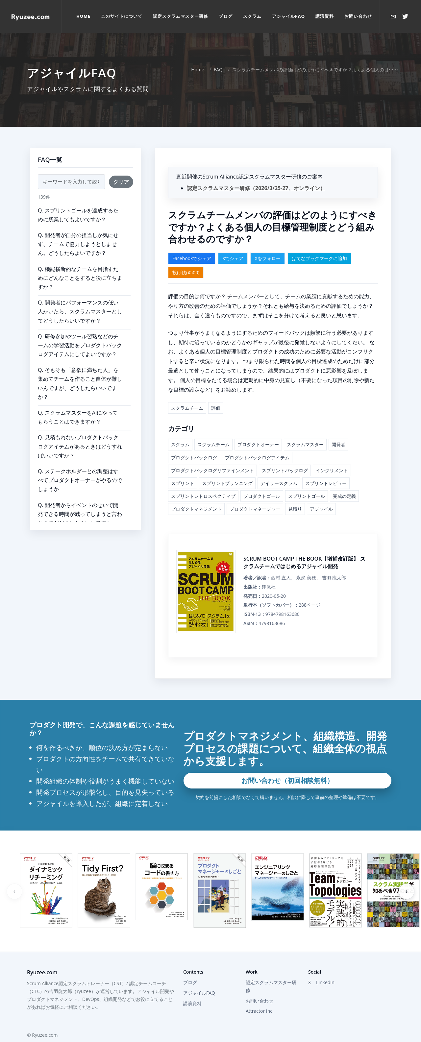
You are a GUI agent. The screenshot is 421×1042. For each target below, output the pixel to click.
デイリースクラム (278, 470)
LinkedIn (325, 969)
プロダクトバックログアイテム (257, 445)
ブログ (190, 969)
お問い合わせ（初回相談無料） (287, 767)
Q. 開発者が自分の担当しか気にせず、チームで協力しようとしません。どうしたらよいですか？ (78, 231)
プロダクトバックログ (194, 445)
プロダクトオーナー (258, 431)
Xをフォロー (267, 245)
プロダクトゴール (261, 483)
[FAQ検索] (71, 168)
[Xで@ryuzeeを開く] (405, 16)
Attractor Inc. (260, 998)
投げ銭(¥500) (185, 259)
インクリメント (332, 457)
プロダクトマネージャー (255, 496)
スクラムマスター (305, 431)
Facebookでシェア (191, 245)
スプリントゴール (306, 483)
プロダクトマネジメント (196, 496)
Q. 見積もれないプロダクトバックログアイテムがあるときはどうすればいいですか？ (80, 433)
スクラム (180, 431)
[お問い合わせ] (393, 16)
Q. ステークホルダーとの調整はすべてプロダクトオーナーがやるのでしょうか (80, 467)
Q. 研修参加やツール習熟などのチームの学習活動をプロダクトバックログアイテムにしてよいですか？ (80, 332)
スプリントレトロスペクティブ (203, 483)
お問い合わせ (259, 988)
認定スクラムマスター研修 (271, 973)
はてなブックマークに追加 (319, 245)
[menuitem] (83, 16)
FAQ (218, 57)
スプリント (182, 470)
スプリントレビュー (326, 470)
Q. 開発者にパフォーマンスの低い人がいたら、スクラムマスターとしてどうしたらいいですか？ (80, 298)
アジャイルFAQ (199, 980)
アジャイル (321, 496)
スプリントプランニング (227, 470)
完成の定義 (344, 483)
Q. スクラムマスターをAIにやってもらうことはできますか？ (78, 404)
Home (197, 57)
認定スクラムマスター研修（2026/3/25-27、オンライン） (256, 175)
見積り (295, 496)
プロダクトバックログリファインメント (212, 457)
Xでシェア (232, 245)
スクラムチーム (187, 395)
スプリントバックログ (285, 457)
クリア (121, 169)
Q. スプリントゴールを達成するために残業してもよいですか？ (78, 202)
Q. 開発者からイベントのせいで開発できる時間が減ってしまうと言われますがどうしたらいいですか (80, 501)
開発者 (338, 431)
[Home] (30, 16)
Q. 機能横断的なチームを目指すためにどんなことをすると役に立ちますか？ (80, 265)
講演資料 (192, 990)
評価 (215, 395)
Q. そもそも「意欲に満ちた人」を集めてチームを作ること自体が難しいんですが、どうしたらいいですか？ (80, 370)
